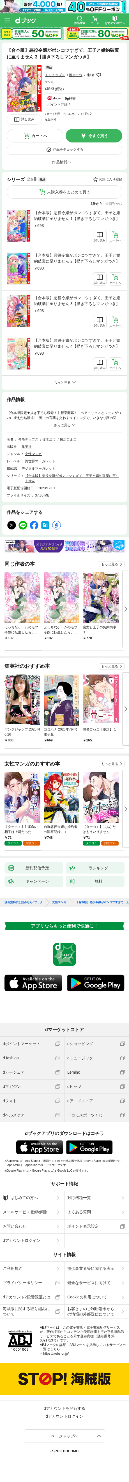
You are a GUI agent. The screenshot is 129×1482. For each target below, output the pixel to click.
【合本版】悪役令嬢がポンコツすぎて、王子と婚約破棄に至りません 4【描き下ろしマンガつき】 (77, 343)
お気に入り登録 (110, 179)
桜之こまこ (68, 439)
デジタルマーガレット (38, 468)
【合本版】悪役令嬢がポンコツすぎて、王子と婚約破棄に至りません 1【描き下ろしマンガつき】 (77, 215)
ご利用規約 (12, 1268)
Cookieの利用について (87, 1297)
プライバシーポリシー (22, 1282)
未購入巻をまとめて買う (68, 192)
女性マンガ (33, 454)
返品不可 (50, 119)
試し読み (27, 119)
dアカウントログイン (21, 1240)
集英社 (27, 447)
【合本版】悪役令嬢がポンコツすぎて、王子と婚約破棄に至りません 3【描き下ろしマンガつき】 (77, 301)
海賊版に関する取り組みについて (26, 1311)
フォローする (99, 75)
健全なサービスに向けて (88, 1282)
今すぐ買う (98, 136)
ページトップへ (64, 1436)
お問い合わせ (14, 1226)
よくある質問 (79, 1212)
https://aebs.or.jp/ (56, 1353)
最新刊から (113, 203)
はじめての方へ (20, 1198)
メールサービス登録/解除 (25, 1212)
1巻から (97, 203)
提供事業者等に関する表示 (90, 1268)
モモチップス (55, 75)
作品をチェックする (68, 149)
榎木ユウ (75, 75)
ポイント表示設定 (83, 1226)
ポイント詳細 (57, 104)
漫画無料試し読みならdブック (23, 902)
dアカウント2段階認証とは (26, 1297)
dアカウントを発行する (64, 1408)
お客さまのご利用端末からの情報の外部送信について (90, 1311)
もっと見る (109, 564)
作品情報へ (62, 162)
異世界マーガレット (40, 461)
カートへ (39, 136)
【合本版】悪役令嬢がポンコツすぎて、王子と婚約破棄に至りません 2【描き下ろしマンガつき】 (77, 258)
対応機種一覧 (79, 1197)
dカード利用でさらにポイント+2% (67, 113)
